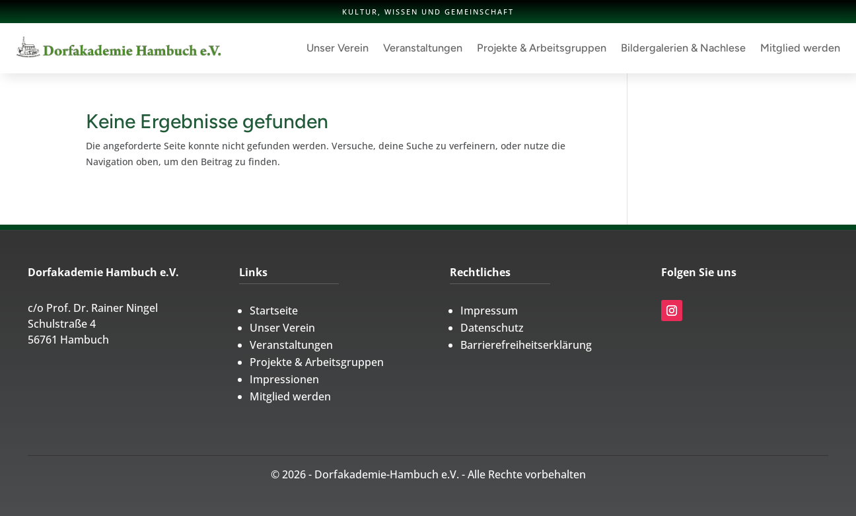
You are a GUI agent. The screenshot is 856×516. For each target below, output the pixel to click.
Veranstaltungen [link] (422, 48)
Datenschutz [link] (492, 327)
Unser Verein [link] (337, 48)
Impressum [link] (489, 310)
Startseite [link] (274, 310)
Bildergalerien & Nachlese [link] (683, 48)
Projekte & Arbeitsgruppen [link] (541, 48)
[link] (119, 48)
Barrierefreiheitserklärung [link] (526, 345)
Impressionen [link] (284, 379)
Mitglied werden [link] (800, 48)
